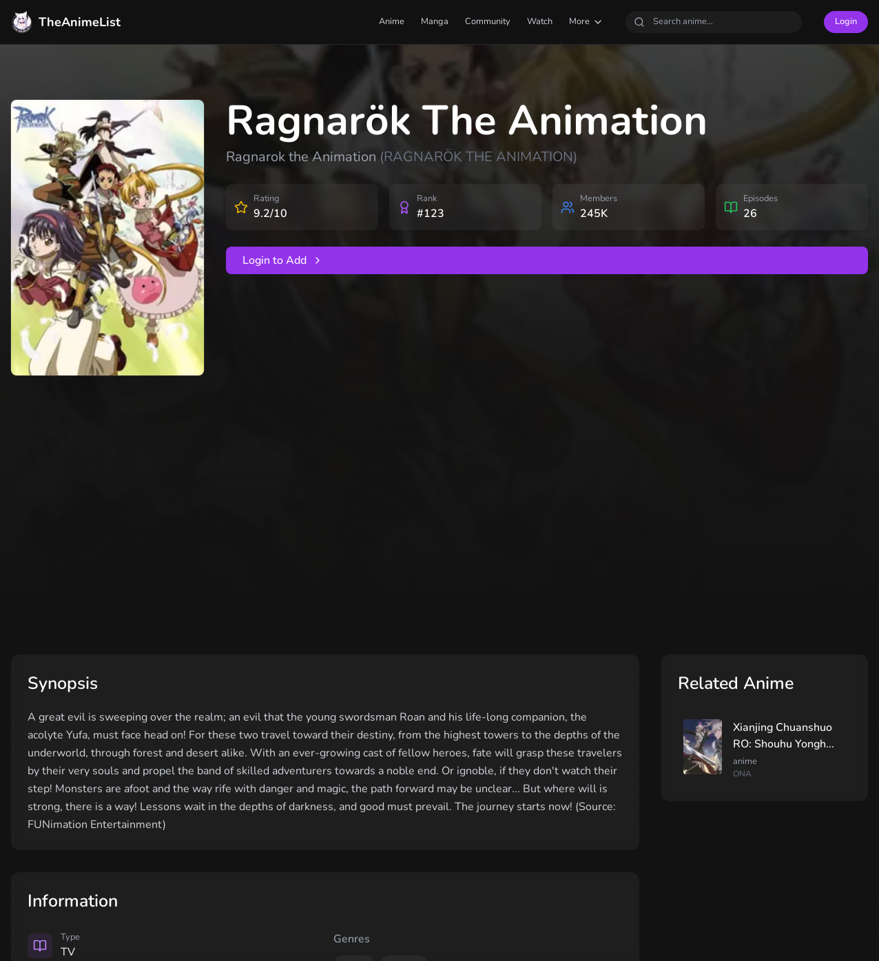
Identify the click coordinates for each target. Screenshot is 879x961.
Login (846, 21)
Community (487, 21)
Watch (539, 21)
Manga (434, 21)
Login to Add (282, 260)
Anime (391, 21)
